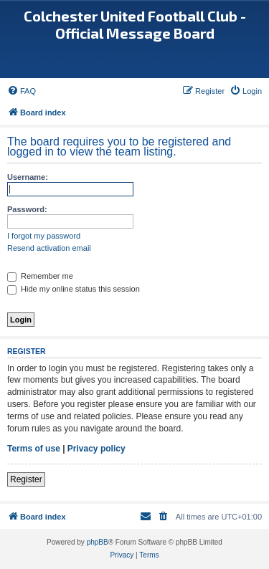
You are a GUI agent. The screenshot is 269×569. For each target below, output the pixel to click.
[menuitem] (21, 91)
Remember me (40, 276)
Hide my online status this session (73, 288)
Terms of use (33, 449)
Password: (27, 209)
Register (26, 479)
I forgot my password (43, 235)
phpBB (97, 542)
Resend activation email (49, 248)
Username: (27, 177)
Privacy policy (96, 449)
